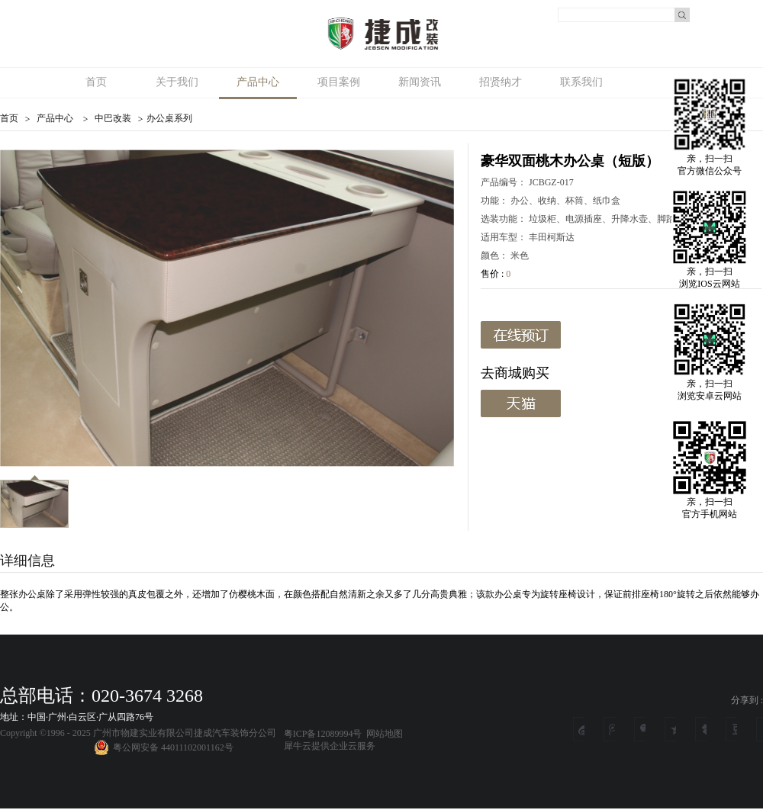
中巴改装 (113, 118)
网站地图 (382, 733)
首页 (96, 82)
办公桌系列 (169, 118)
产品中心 (55, 118)
